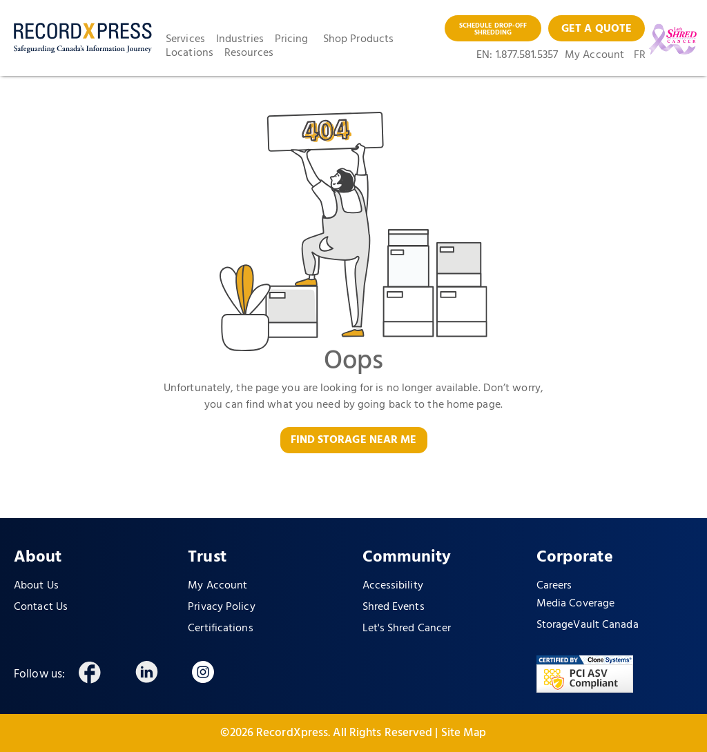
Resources (248, 53)
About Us (36, 586)
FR (639, 55)
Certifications (220, 628)
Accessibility (392, 586)
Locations (189, 53)
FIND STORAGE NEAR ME (354, 440)
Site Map (464, 733)
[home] (83, 38)
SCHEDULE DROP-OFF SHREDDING (493, 29)
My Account (594, 55)
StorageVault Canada (587, 625)
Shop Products (358, 39)
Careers (554, 586)
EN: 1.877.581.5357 (517, 55)
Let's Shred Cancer (407, 628)
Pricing (292, 39)
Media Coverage (575, 604)
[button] (191, 39)
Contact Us (41, 607)
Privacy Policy (221, 607)
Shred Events (393, 607)
